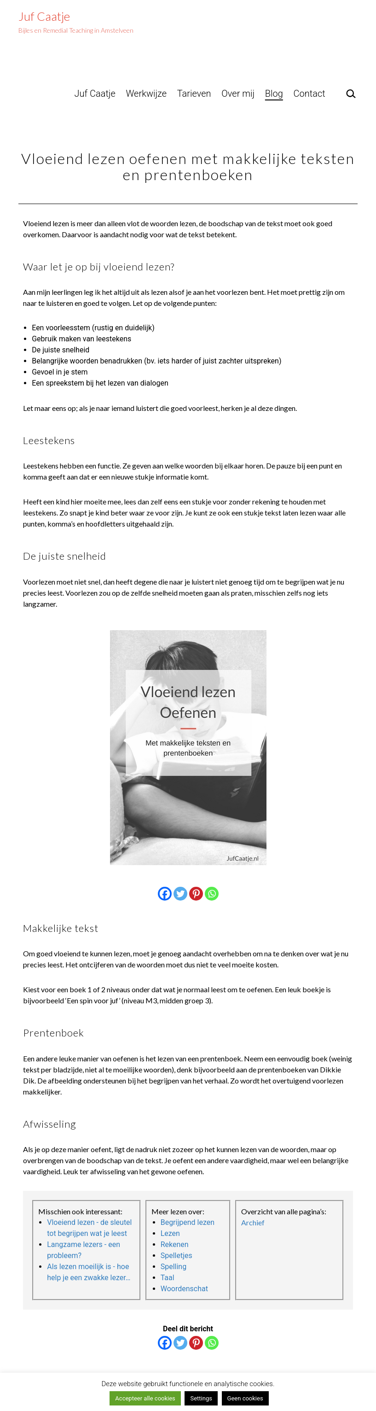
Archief (253, 1222)
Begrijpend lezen (187, 1222)
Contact (309, 93)
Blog (274, 93)
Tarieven (194, 93)
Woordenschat (184, 1288)
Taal (167, 1277)
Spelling (173, 1266)
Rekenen (175, 1244)
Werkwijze (146, 93)
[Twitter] (180, 894)
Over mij (238, 93)
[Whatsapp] (212, 894)
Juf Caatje (44, 16)
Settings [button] (201, 1398)
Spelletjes (176, 1255)
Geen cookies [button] (245, 1398)
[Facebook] (165, 894)
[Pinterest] (196, 894)
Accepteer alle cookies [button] (145, 1398)
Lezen (170, 1233)
